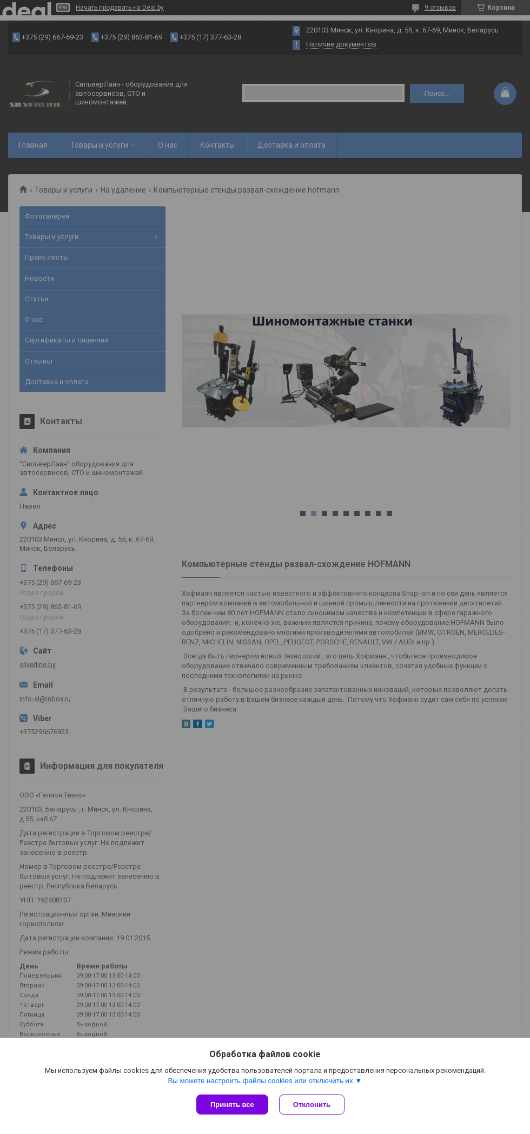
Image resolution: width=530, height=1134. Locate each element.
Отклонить (311, 1104)
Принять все (232, 1104)
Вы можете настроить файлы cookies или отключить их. (261, 1081)
